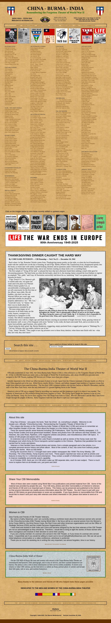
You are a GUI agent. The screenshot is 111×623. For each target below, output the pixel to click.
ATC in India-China (10, 155)
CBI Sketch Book (86, 182)
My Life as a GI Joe (35, 62)
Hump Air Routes (60, 125)
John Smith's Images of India (38, 129)
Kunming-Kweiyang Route (63, 179)
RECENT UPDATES (42, 25)
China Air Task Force (87, 93)
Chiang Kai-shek (85, 57)
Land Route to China (61, 61)
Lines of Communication (62, 135)
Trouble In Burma (86, 111)
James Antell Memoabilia (37, 145)
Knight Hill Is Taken (61, 151)
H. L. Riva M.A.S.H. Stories (38, 83)
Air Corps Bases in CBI (62, 153)
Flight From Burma (86, 69)
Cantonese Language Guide (12, 145)
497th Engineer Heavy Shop (37, 197)
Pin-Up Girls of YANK (11, 122)
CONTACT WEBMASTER (88, 25)
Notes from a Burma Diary (12, 132)
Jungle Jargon (8, 98)
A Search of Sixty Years (11, 182)
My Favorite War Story (62, 184)
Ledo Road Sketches (86, 179)
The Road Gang (9, 100)
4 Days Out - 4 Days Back (63, 190)
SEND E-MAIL (55, 500)
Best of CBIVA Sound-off (11, 61)
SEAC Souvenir (9, 88)
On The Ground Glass (10, 80)
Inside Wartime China (10, 169)
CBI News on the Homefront (63, 171)
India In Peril (84, 59)
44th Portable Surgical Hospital (38, 202)
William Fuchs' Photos (36, 142)
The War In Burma (86, 108)
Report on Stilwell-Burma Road (64, 87)
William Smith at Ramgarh (37, 82)
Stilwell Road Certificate (62, 64)
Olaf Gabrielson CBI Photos (37, 151)
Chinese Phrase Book (10, 143)
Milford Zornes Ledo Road (37, 161)
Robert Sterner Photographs (37, 164)
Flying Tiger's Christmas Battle (64, 150)
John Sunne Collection (36, 130)
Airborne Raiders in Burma (88, 117)
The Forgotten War (35, 75)
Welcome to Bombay (10, 158)
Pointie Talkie (8, 148)
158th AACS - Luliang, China (64, 166)
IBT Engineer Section (36, 193)
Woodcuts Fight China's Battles (89, 138)
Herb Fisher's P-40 (35, 116)
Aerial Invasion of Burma (62, 127)
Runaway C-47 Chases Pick (63, 82)
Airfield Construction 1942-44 (38, 195)
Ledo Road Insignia (86, 176)
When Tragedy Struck (36, 108)
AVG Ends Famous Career (88, 74)
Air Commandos (60, 129)
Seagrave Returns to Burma (88, 166)
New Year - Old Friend (87, 190)
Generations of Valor (10, 197)
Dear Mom (33, 74)
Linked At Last (60, 74)
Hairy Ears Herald (9, 91)
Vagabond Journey (86, 185)
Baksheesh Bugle (9, 103)
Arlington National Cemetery (12, 180)
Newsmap (58, 140)
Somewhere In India (35, 80)
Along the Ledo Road (61, 49)
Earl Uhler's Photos (35, 127)
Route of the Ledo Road (62, 67)
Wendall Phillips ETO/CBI (37, 95)
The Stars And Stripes (10, 77)
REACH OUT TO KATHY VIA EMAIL (55, 544)
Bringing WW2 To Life (11, 195)
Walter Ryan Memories (36, 150)
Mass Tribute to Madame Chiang (90, 90)
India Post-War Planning (11, 172)
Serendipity (59, 177)
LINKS (77, 25)
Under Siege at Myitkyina (62, 130)
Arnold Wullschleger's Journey (38, 171)
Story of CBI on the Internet (63, 198)
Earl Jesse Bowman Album (37, 135)
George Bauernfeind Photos (37, 137)
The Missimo (84, 83)
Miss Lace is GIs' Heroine (88, 189)
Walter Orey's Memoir (36, 79)
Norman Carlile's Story (36, 87)
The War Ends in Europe (11, 198)
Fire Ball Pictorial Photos (88, 164)
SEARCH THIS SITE (67, 25)
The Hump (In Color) (87, 155)
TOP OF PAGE (55, 466)
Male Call (84, 148)
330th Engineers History (36, 182)
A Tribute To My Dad (10, 49)
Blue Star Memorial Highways (13, 205)
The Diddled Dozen (35, 66)
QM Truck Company (35, 54)
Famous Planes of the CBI (12, 64)
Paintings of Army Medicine (88, 171)
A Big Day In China (86, 103)
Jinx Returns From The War (88, 134)
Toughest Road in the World (63, 91)
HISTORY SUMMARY (28, 25)
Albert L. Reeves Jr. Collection (38, 168)
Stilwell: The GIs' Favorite (12, 113)
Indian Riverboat (9, 117)
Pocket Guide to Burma (11, 140)
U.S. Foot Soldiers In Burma (88, 119)
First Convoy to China (10, 124)
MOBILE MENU (54, 25)
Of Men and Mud (34, 185)
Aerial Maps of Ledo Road (63, 88)
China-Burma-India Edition (12, 109)
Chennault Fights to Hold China (89, 79)
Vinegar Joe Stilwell (86, 177)
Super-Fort (7, 83)
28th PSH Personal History (37, 85)
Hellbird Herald (9, 85)
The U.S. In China (86, 127)
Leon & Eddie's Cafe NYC (12, 200)
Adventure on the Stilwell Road (64, 172)
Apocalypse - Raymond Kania (38, 90)
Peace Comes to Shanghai (88, 143)
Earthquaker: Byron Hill (36, 153)
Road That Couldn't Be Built (63, 77)
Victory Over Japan (10, 184)
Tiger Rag (7, 75)
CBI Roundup (8, 69)
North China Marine (10, 96)
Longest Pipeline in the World (12, 119)
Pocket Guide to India (10, 142)
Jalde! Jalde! (8, 164)
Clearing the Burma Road (11, 114)
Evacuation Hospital (35, 57)
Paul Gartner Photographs (37, 166)
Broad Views (84, 187)
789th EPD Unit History (36, 184)
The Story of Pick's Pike (62, 54)
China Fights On (85, 100)
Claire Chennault (85, 114)
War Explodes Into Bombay (88, 113)
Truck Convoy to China (11, 125)
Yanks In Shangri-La (86, 96)
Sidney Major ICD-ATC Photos (38, 169)
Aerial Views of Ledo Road (63, 62)
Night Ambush (34, 67)
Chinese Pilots (85, 66)
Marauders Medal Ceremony (12, 202)
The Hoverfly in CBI (61, 134)
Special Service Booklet (11, 161)
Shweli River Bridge (61, 72)
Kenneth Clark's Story (36, 77)
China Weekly (8, 101)
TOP (16, 360)
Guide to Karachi (9, 159)
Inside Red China (85, 132)
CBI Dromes (8, 104)
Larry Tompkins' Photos (36, 125)
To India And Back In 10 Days (89, 116)
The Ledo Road (9, 51)
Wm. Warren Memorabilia (37, 143)
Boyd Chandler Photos (36, 138)
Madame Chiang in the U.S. (88, 88)
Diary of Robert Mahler (36, 91)
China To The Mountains (87, 51)
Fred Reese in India (35, 109)
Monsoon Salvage (60, 148)
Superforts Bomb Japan (87, 121)
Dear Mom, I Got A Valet (88, 80)
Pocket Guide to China (11, 138)
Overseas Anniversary (36, 53)
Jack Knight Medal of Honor (63, 116)
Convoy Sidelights (9, 127)
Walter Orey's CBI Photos (37, 124)
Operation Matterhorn (61, 137)
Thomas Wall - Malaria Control (38, 100)
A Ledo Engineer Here (62, 90)
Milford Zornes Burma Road (37, 159)
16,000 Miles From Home (11, 130)
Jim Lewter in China (35, 172)
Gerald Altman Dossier (36, 104)
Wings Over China (86, 53)
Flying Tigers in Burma (87, 61)
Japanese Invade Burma (87, 72)
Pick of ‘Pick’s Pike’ (61, 95)
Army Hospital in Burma (87, 104)
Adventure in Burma (61, 176)
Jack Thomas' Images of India (38, 117)
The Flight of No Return (87, 180)
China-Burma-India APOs (62, 145)
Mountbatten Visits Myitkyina (64, 79)
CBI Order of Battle (10, 62)
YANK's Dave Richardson (12, 121)
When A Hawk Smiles (61, 156)
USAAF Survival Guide (11, 147)
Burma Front (84, 64)
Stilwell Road (84, 135)
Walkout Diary (34, 49)
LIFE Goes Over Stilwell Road (89, 137)
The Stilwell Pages (10, 53)
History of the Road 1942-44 (63, 69)
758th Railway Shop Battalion (38, 200)
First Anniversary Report (62, 70)
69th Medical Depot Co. (36, 198)
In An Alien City (9, 192)
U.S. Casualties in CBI (62, 147)
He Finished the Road (61, 85)
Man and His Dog (86, 130)
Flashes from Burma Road (88, 192)
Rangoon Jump (9, 116)
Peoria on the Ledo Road (62, 75)
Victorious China (85, 142)
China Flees (84, 129)
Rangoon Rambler (60, 192)
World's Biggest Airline (62, 142)
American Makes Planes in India (89, 91)
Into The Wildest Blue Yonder (38, 59)
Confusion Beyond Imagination (64, 187)
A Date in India (85, 101)
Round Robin (59, 182)
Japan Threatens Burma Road (89, 56)
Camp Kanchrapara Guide (11, 163)
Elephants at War (85, 106)
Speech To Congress (86, 87)
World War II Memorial (11, 185)
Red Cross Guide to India (11, 150)
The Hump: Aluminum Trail (63, 113)
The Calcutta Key (9, 137)
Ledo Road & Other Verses (88, 172)
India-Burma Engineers (36, 180)
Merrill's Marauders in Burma (63, 121)
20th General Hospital (10, 177)
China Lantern (8, 70)
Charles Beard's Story (36, 69)
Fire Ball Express (85, 163)
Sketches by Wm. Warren (88, 193)
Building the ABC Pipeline (63, 103)
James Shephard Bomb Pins (37, 140)
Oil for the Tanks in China (63, 108)
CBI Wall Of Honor (10, 48)
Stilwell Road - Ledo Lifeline (63, 51)
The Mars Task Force (86, 184)
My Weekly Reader (61, 93)
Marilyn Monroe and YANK (12, 129)
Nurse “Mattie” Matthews (37, 111)
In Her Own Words (35, 70)
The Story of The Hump (62, 174)
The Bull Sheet (9, 82)
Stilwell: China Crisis (61, 138)
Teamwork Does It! (61, 197)
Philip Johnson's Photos (36, 121)
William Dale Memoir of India (38, 101)
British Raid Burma (86, 98)
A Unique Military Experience (38, 72)
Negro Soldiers (60, 163)
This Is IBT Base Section (36, 189)
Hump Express (9, 74)
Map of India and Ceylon (62, 155)
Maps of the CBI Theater (11, 57)
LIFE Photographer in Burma (89, 77)
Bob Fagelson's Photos (36, 119)
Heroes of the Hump (61, 114)
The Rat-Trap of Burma (87, 67)
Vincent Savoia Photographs (37, 163)
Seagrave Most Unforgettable (12, 193)
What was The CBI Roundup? (12, 187)
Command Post (9, 72)
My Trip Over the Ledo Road (63, 66)
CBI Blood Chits (9, 56)
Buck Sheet (8, 87)
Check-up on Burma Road (88, 54)
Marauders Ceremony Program (13, 203)
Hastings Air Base (35, 187)
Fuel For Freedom (60, 104)
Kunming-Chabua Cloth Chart (64, 159)
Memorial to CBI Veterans (12, 179)
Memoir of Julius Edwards (37, 88)
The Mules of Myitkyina (87, 122)
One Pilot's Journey (35, 51)
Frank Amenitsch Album (36, 134)
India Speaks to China (87, 85)
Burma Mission (85, 70)
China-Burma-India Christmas (64, 185)
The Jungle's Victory (61, 59)
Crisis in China (85, 147)
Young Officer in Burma (62, 158)
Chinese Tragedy (85, 140)
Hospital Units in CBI (10, 54)
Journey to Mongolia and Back (38, 174)
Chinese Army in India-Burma (38, 190)
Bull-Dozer (8, 90)
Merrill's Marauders (86, 156)
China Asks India (85, 62)
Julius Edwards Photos (36, 155)
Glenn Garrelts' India (35, 122)
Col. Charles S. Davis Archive (38, 156)
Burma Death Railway (62, 161)
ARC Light (8, 93)
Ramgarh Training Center (62, 119)
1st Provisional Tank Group (63, 122)
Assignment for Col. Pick (62, 80)
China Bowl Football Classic (63, 195)
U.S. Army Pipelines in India (63, 100)
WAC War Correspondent (37, 148)
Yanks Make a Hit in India (88, 82)
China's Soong (85, 49)
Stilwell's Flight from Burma (88, 75)
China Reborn (85, 145)
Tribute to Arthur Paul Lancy (37, 132)
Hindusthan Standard (10, 79)
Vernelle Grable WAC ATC (37, 93)
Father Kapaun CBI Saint (37, 48)
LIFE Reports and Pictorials (12, 59)
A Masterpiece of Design (87, 174)
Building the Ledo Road (36, 179)
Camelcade (59, 180)
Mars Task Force (60, 124)
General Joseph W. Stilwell (88, 161)
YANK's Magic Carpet (11, 111)
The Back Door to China (62, 57)
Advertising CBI (60, 189)
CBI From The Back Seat (37, 61)
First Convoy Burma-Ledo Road (89, 159)
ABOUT (18, 25)
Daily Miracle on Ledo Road (63, 83)
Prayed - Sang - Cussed (36, 64)
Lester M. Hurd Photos (36, 158)
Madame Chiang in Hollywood (89, 95)
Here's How (8, 153)
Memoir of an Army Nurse (37, 96)
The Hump (84, 125)
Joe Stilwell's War (86, 109)
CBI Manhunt (59, 143)
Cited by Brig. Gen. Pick (36, 98)
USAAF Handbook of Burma (12, 151)
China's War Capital (10, 171)
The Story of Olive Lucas (37, 106)
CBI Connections (60, 193)
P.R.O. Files (8, 95)
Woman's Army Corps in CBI (63, 132)
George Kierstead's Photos (37, 147)
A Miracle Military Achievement (38, 192)
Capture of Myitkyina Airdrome (89, 158)
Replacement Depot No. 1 (62, 164)
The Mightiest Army (61, 117)
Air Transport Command (11, 156)
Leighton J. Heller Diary (36, 103)
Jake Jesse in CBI (34, 56)
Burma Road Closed (86, 48)
